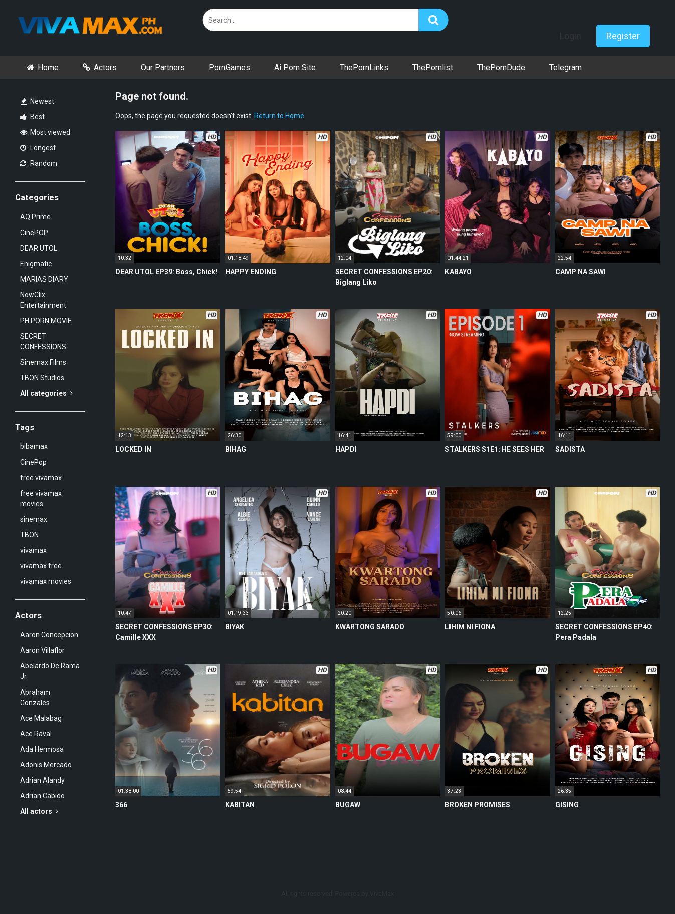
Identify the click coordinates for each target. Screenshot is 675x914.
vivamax (33, 550)
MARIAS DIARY (44, 279)
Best (32, 117)
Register (623, 36)
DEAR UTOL (38, 248)
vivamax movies (45, 581)
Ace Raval (36, 734)
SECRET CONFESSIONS (43, 341)
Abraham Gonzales (35, 697)
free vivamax (41, 478)
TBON (29, 535)
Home (48, 67)
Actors (105, 67)
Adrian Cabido (42, 796)
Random (38, 163)
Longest (38, 148)
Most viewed (45, 132)
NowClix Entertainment (43, 300)
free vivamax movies (41, 498)
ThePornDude (501, 67)
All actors (39, 811)
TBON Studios (42, 378)
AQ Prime (35, 217)
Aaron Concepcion (49, 635)
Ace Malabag (41, 718)
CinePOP (34, 232)
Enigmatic (36, 264)
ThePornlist (432, 67)
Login (570, 36)
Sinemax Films (43, 362)
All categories (46, 393)
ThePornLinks (364, 67)
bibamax (34, 446)
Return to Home (279, 116)
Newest (37, 101)
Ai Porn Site (295, 67)
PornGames (229, 67)
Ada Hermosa (42, 749)
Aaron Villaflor (42, 650)
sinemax (33, 519)
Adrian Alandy (42, 780)
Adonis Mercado (46, 765)
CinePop (33, 462)
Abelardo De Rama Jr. (50, 671)
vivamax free (41, 566)
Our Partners (163, 67)
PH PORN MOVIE (46, 321)
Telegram (565, 67)
